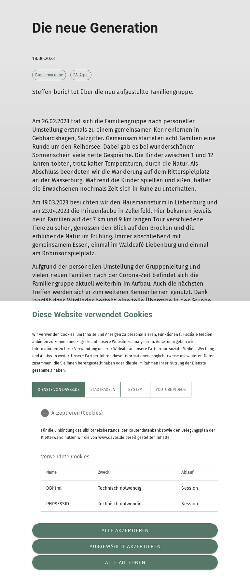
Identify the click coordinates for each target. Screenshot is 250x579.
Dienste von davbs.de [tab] (58, 389)
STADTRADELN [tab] (102, 389)
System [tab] (135, 389)
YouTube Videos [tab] (171, 389)
